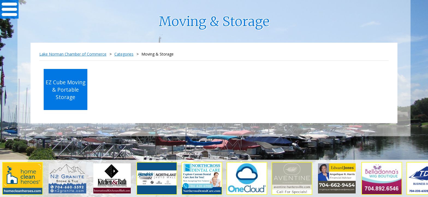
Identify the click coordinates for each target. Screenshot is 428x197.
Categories (123, 54)
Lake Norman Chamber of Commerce (72, 54)
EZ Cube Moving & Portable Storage (65, 90)
